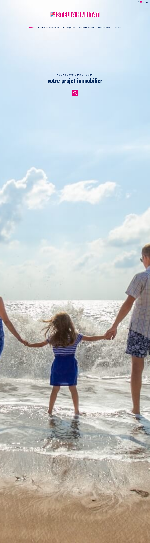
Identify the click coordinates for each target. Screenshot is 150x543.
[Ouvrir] (75, 93)
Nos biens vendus (86, 27)
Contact (117, 27)
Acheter (41, 27)
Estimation (54, 27)
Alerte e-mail (104, 27)
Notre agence (68, 27)
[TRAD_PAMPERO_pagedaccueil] (75, 16)
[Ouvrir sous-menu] (47, 27)
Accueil (30, 27)
